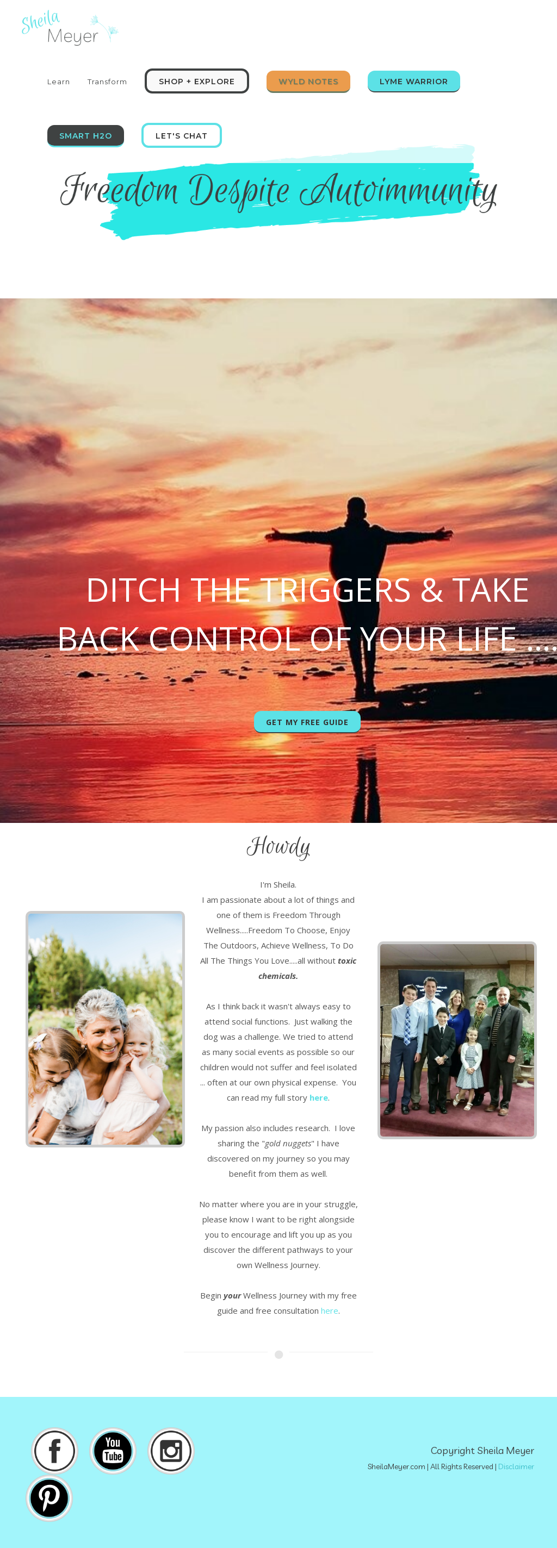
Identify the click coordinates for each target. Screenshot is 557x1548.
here (329, 1310)
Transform (107, 81)
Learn (58, 81)
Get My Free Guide (307, 722)
